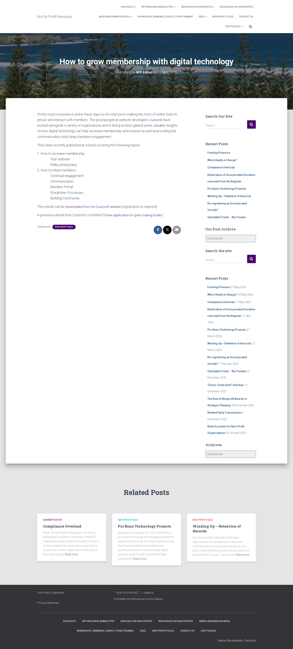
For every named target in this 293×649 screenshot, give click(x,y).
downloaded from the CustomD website (95, 206)
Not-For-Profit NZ (127, 592)
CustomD (156, 120)
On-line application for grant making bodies (134, 215)
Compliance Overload (221, 167)
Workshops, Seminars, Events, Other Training (165, 16)
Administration (52, 520)
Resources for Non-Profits (236, 7)
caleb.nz (149, 592)
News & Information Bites (115, 16)
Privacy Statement (48, 602)
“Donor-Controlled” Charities (225, 384)
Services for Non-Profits (197, 7)
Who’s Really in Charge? (222, 159)
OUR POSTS (128, 7)
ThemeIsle (249, 640)
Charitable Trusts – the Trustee (226, 217)
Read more (71, 554)
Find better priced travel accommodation (138, 598)
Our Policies (234, 26)
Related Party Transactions (224, 412)
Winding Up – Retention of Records (229, 195)
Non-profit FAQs (64, 226)
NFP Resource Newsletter (158, 7)
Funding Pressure (218, 152)
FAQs (203, 16)
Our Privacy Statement (50, 592)
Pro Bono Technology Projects (226, 188)
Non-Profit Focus (222, 16)
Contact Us (246, 16)
